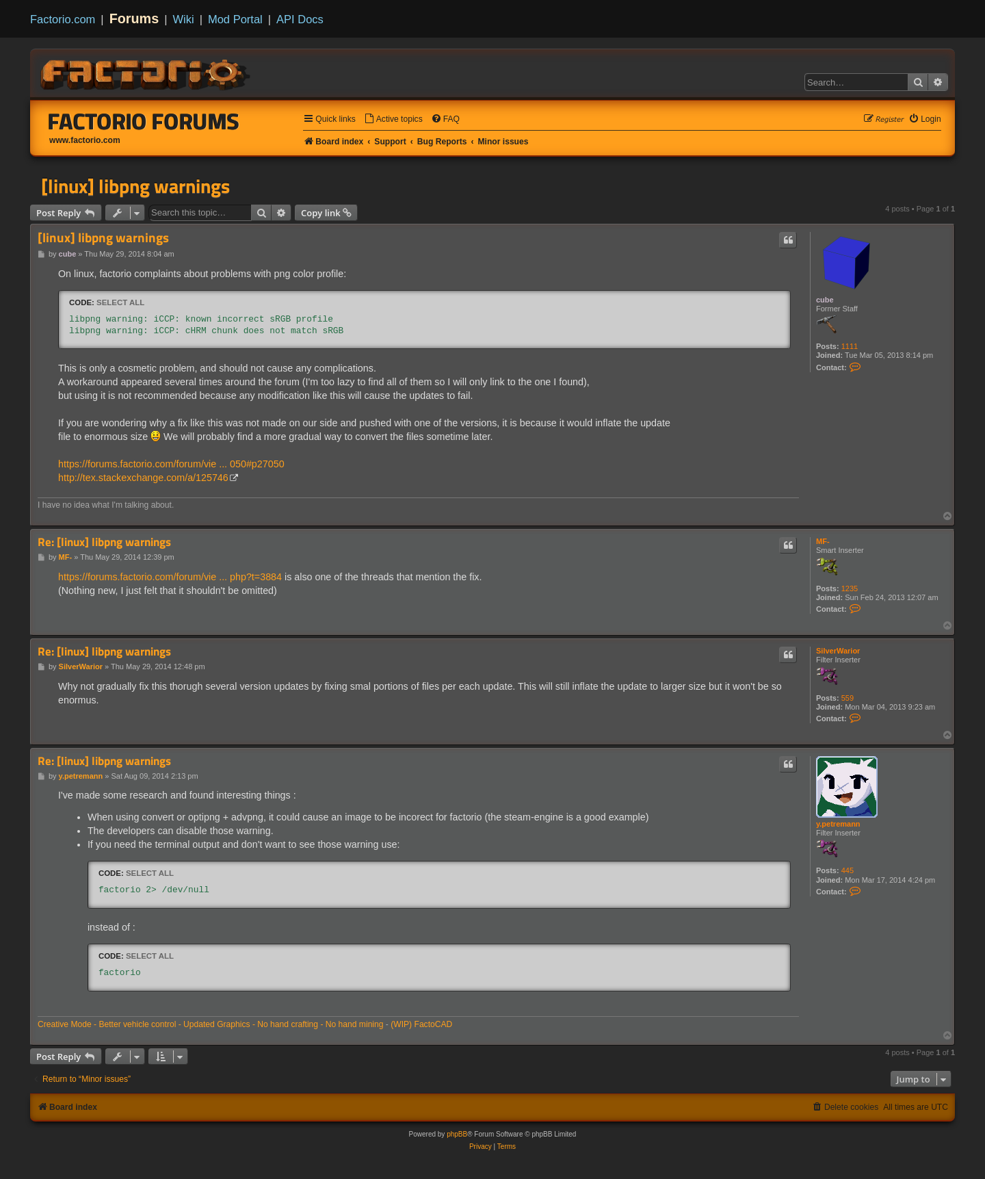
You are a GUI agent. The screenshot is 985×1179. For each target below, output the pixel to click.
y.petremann (838, 824)
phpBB (457, 1134)
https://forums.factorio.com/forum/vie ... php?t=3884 (170, 576)
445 (847, 870)
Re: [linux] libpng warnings (104, 542)
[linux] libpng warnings (135, 186)
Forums (134, 18)
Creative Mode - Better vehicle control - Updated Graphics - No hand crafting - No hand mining (211, 1024)
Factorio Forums (143, 121)
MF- (823, 541)
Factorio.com (62, 19)
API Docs (300, 19)
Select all (120, 302)
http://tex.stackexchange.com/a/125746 (143, 477)
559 (847, 698)
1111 (849, 346)
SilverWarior (838, 651)
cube (825, 300)
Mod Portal (235, 19)
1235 (849, 588)
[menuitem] (393, 119)
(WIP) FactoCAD (421, 1024)
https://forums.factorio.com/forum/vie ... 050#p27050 (171, 463)
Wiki (183, 19)
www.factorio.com (84, 140)
